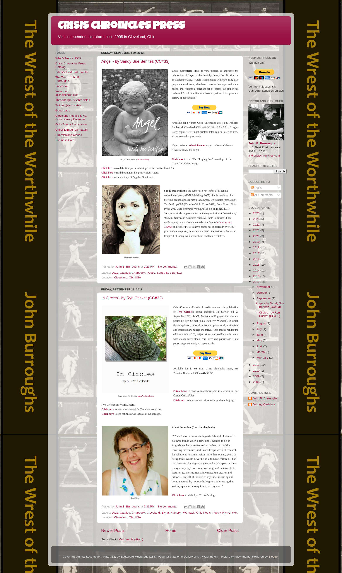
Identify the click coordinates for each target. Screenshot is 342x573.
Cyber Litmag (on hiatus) (71, 129)
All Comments (262, 195)
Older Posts (228, 530)
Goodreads (62, 110)
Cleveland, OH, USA (127, 277)
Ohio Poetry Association (71, 124)
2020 (256, 236)
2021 (256, 230)
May (259, 340)
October (262, 292)
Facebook (61, 86)
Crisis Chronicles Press (121, 26)
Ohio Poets (203, 512)
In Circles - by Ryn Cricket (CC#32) (132, 298)
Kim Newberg (143, 159)
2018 (256, 247)
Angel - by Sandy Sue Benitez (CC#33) (135, 61)
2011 (256, 364)
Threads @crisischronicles (72, 100)
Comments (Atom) (131, 539)
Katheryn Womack (183, 512)
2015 (256, 264)
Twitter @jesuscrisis (68, 105)
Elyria (165, 512)
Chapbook (138, 272)
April (259, 346)
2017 (256, 253)
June (260, 334)
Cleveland (153, 512)
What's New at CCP (68, 58)
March (260, 352)
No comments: (168, 266)
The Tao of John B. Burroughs (67, 79)
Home (170, 530)
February (262, 357)
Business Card (65, 140)
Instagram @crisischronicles (66, 93)
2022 (256, 224)
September (264, 298)
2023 (256, 219)
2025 (256, 213)
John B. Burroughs (261, 143)
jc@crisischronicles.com (264, 155)
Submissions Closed (68, 135)
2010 (256, 370)
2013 (256, 276)
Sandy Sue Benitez (169, 272)
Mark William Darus (146, 396)
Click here (179, 400)
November (263, 286)
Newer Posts (113, 530)
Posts (256, 187)
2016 (256, 259)
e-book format (197, 145)
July (259, 329)
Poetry (151, 272)
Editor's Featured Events (71, 72)
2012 (115, 272)
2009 (256, 376)
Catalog (125, 272)
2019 (256, 241)
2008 (256, 382)
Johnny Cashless (264, 404)
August (261, 323)
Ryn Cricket (185, 311)
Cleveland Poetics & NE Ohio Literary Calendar (71, 117)
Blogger (273, 556)
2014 (256, 270)
